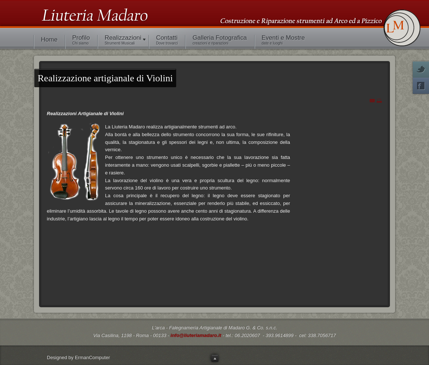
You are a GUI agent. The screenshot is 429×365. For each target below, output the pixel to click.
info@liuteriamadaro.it (196, 335)
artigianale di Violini (105, 78)
